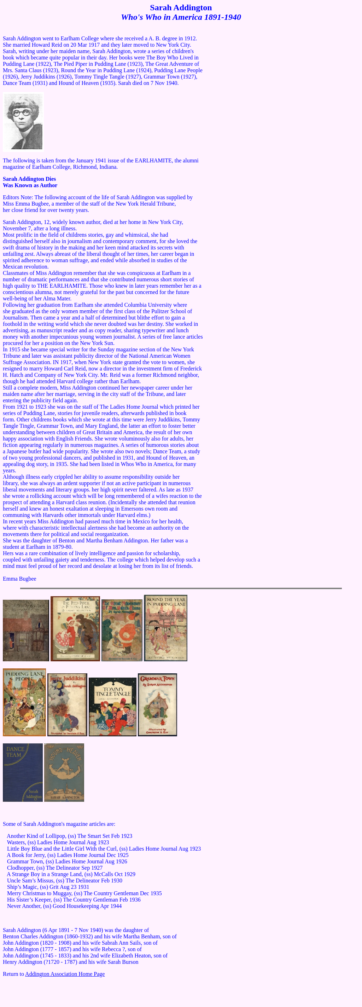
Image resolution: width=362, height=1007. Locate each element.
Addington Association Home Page (65, 974)
